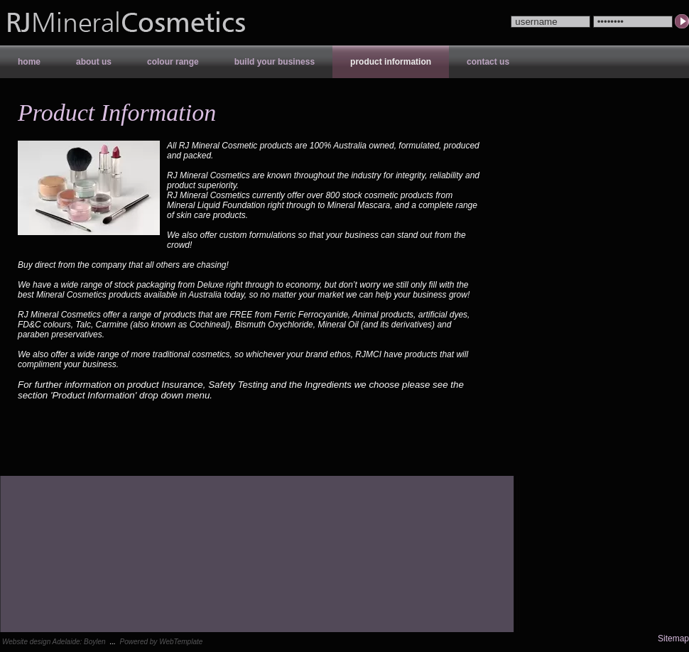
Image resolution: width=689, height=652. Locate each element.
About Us (94, 62)
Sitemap (673, 638)
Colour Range (173, 62)
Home (29, 62)
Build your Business (274, 62)
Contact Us (488, 62)
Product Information (390, 62)
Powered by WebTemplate (161, 642)
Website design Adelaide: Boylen (54, 642)
